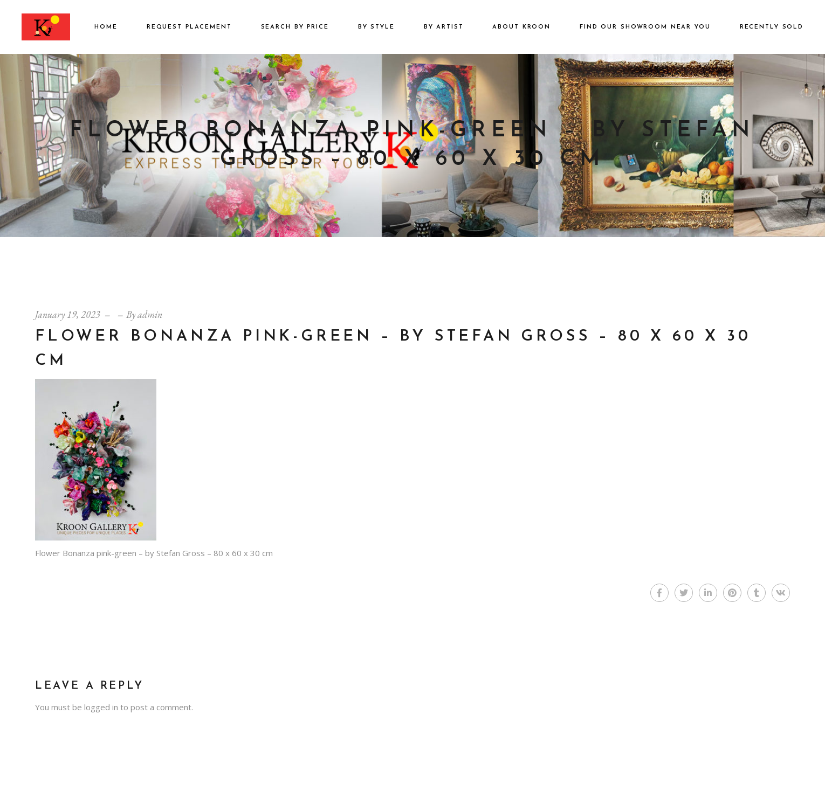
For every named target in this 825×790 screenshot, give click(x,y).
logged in (101, 707)
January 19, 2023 (67, 314)
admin (150, 314)
